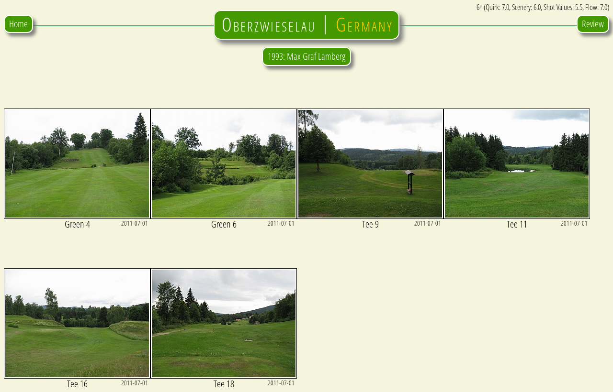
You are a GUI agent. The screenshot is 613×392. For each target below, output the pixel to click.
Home (18, 23)
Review (593, 23)
